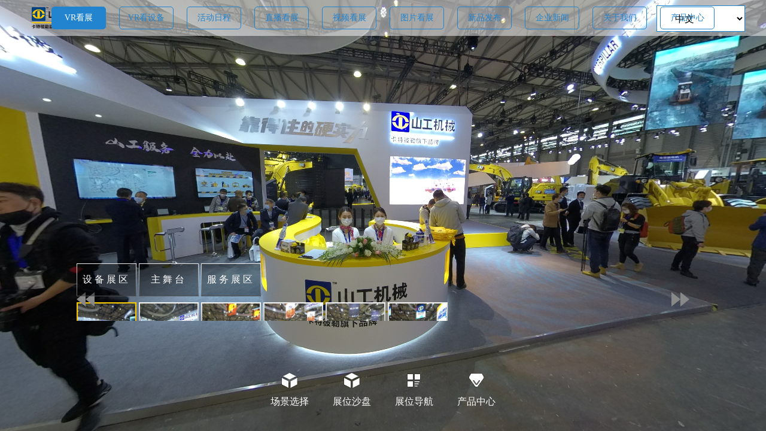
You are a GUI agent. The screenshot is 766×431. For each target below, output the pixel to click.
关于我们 (620, 17)
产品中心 (687, 17)
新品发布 (484, 17)
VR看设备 (146, 17)
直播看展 (282, 17)
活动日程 (214, 17)
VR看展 (79, 17)
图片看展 (417, 17)
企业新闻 (552, 17)
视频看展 (349, 17)
